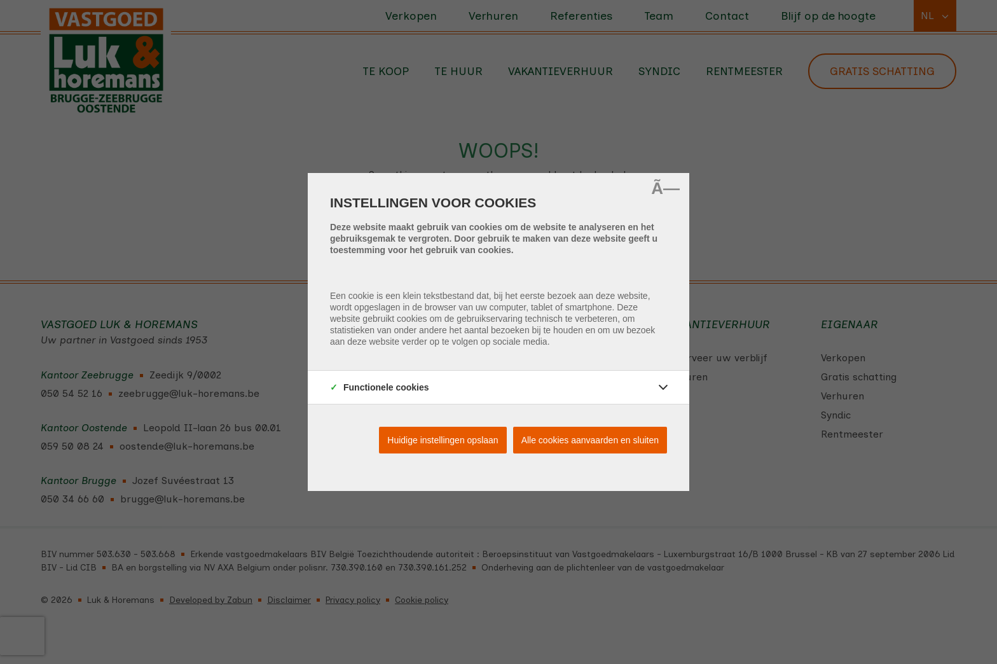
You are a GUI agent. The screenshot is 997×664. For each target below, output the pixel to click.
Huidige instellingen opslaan (442, 440)
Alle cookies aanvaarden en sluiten (590, 440)
